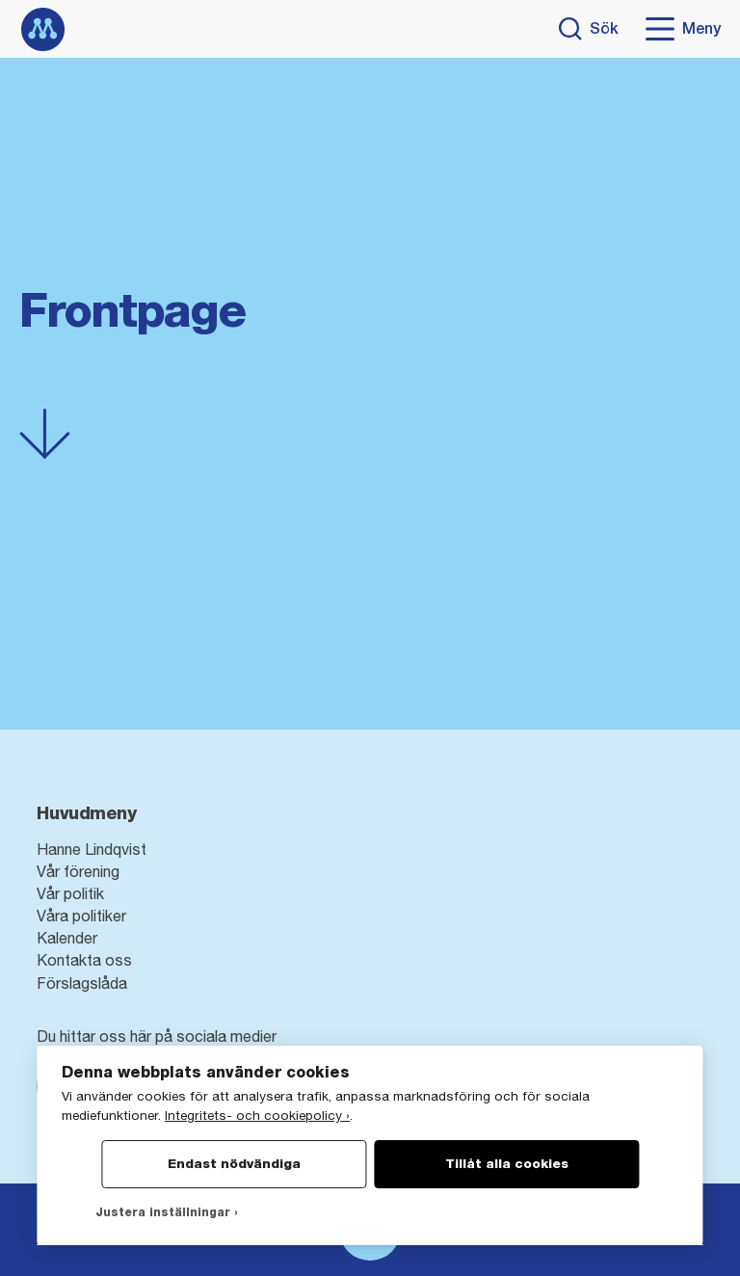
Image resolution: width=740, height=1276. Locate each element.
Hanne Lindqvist (91, 849)
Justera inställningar (162, 1212)
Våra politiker (81, 915)
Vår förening (78, 871)
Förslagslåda (82, 983)
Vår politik (70, 893)
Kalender (67, 937)
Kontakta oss (84, 960)
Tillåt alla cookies (506, 1163)
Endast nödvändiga (234, 1163)
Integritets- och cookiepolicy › (257, 1115)
